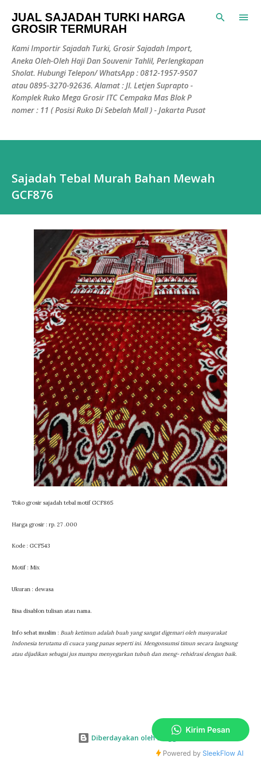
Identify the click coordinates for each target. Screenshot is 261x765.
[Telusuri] (220, 17)
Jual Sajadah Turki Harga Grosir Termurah (98, 23)
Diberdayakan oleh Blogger (130, 737)
